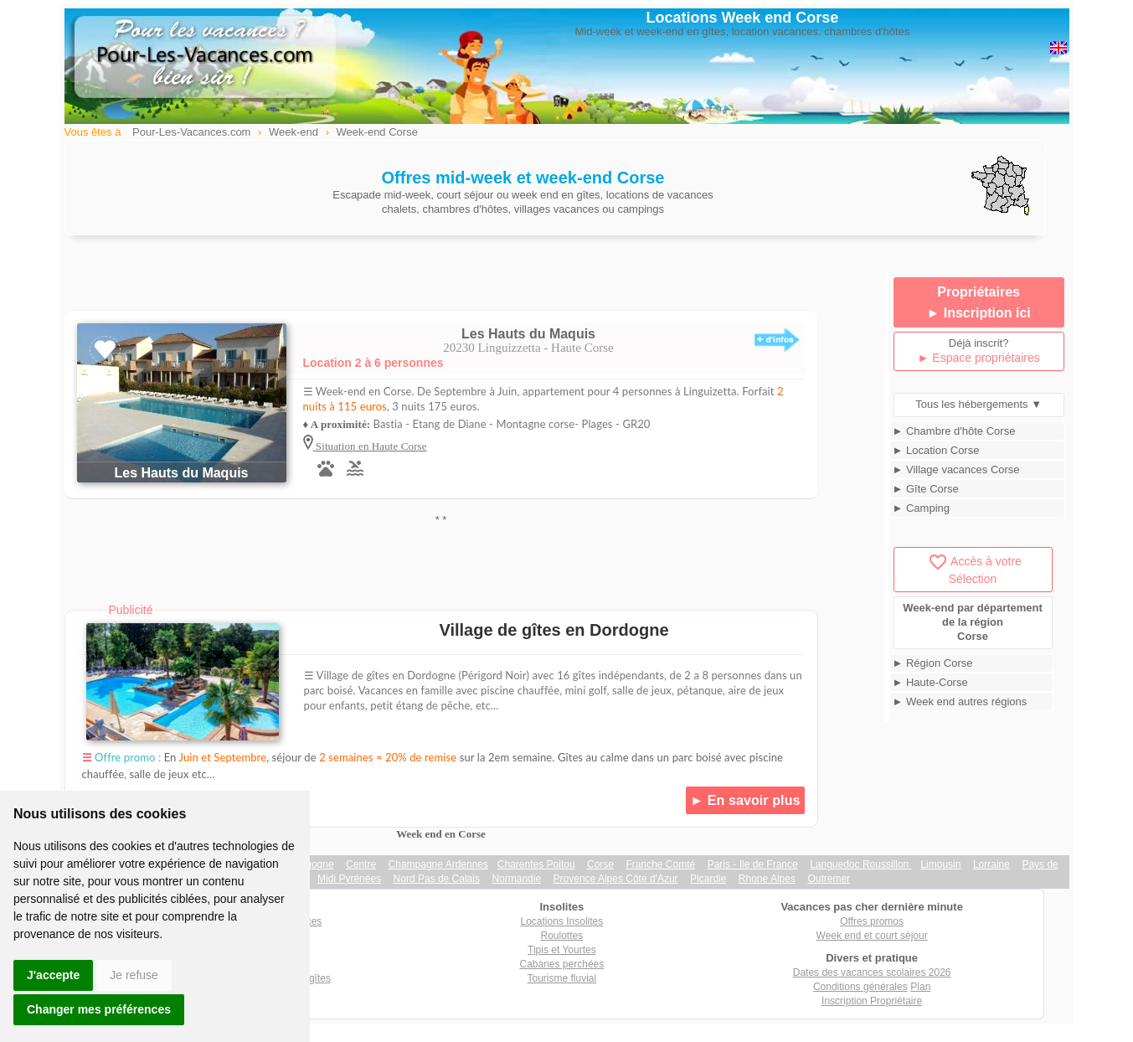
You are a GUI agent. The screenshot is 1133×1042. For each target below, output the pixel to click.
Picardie (708, 879)
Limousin (940, 864)
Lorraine (991, 864)
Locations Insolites (562, 921)
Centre (361, 864)
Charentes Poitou (536, 864)
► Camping (921, 508)
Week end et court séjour (872, 935)
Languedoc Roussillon (860, 864)
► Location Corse (936, 450)
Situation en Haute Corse (370, 446)
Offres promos (872, 921)
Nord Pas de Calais (437, 879)
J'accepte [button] (53, 975)
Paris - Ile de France (753, 864)
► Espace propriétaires (979, 357)
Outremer (828, 879)
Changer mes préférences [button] (99, 1009)
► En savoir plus (745, 800)
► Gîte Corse (926, 488)
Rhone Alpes (767, 879)
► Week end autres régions (960, 701)
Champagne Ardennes (438, 864)
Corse (600, 864)
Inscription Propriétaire (871, 1001)
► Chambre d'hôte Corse (954, 431)
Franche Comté (661, 864)
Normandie (516, 879)
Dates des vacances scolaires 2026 (872, 972)
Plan (920, 987)
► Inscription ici (978, 313)
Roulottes (562, 935)
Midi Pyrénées (349, 879)
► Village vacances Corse (956, 469)
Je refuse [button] (134, 975)
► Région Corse (933, 663)
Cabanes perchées (562, 964)
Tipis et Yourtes (562, 950)
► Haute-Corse (930, 682)
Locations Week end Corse (742, 17)
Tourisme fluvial (562, 978)
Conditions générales (860, 987)
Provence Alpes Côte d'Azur (616, 879)
